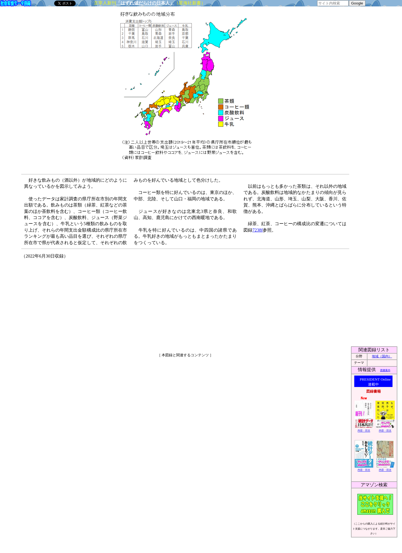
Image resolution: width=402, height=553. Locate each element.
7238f (257, 230)
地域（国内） (382, 356)
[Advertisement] (137, 304)
